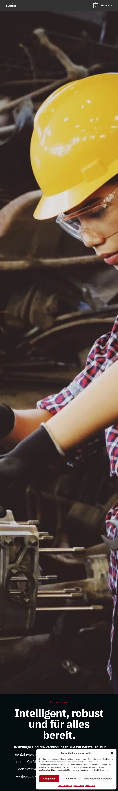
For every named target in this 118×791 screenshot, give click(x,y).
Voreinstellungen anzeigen (98, 778)
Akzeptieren (49, 778)
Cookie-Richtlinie (65, 785)
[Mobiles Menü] (105, 5)
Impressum (90, 785)
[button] (111, 753)
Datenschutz (79, 785)
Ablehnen (71, 778)
